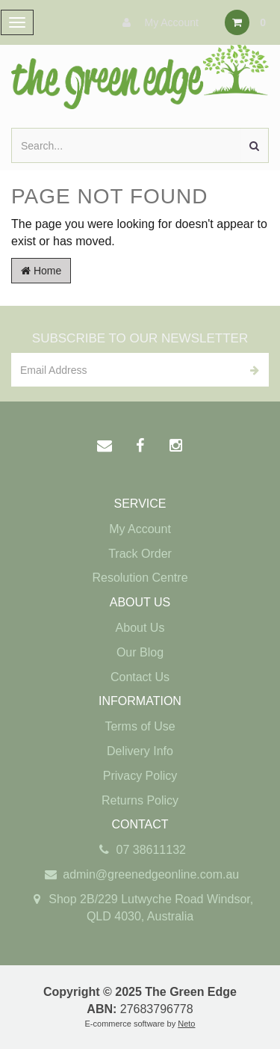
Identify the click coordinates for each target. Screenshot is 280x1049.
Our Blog (140, 652)
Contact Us (140, 677)
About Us (140, 627)
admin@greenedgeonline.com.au (140, 875)
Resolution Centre (139, 577)
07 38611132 (140, 850)
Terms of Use (140, 726)
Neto (186, 1023)
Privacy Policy (140, 775)
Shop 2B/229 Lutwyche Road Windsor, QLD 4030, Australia (140, 907)
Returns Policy (140, 800)
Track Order (140, 553)
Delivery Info (140, 751)
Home (41, 271)
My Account (157, 22)
